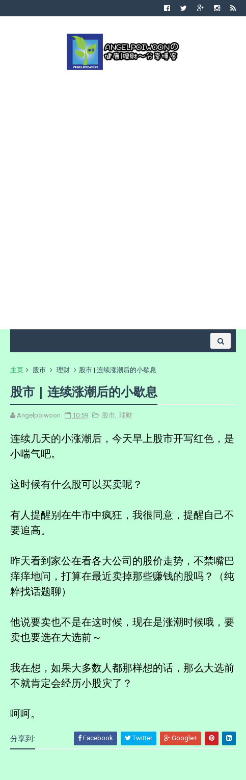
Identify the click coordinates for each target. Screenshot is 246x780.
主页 (16, 370)
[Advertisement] (123, 198)
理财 (63, 370)
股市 (39, 370)
